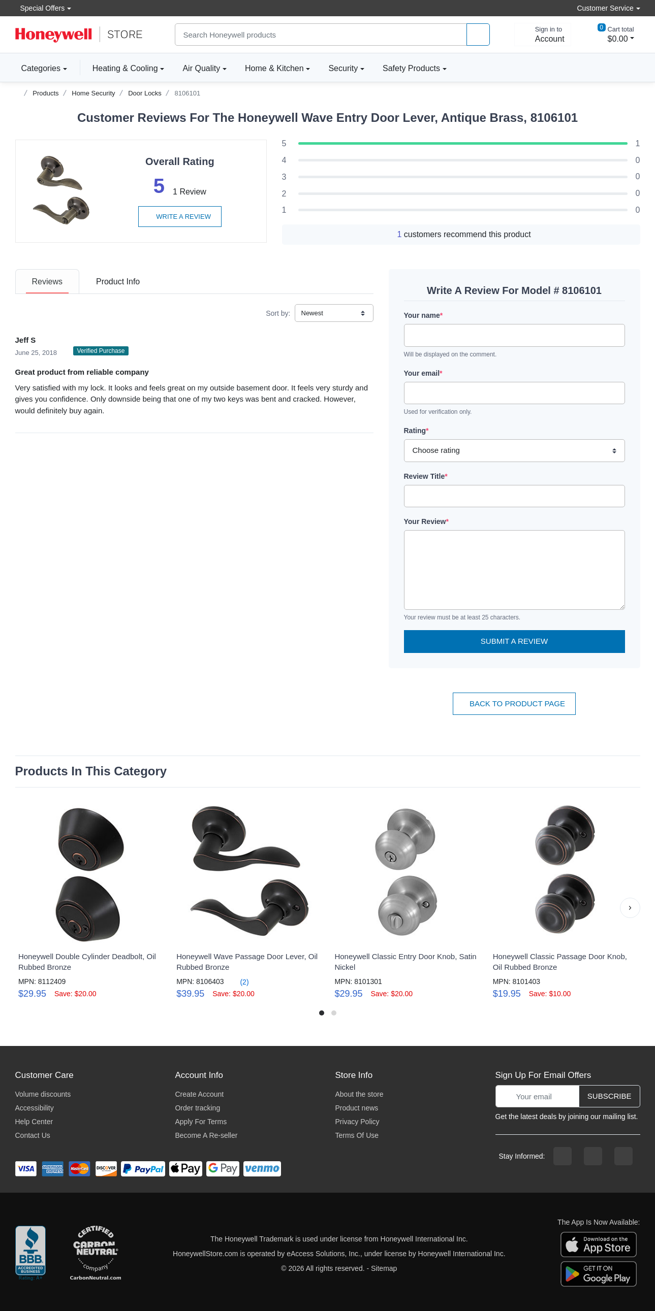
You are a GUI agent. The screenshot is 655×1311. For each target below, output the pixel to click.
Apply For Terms (201, 1122)
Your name (423, 315)
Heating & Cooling (125, 68)
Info (118, 281)
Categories (37, 68)
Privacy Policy (357, 1122)
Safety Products (411, 68)
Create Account (199, 1094)
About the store (359, 1094)
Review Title (426, 476)
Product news (356, 1108)
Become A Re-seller (206, 1135)
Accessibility (34, 1108)
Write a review (180, 216)
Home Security (93, 93)
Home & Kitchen (274, 68)
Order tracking (197, 1108)
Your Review (426, 521)
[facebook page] (562, 1156)
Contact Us (32, 1135)
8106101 (188, 93)
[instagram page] (593, 1156)
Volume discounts (43, 1094)
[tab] (47, 281)
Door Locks (145, 93)
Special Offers (40, 8)
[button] (630, 908)
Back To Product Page (514, 703)
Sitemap (384, 1268)
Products (45, 93)
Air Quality (201, 68)
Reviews (47, 281)
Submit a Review (514, 641)
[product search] (478, 34)
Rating (416, 431)
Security (343, 68)
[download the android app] (598, 1273)
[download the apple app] (598, 1243)
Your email (423, 373)
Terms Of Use (357, 1135)
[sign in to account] (542, 34)
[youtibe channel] (623, 1156)
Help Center (34, 1122)
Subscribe (609, 1096)
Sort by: (278, 313)
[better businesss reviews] (30, 1254)
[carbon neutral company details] (95, 1254)
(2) (238, 982)
